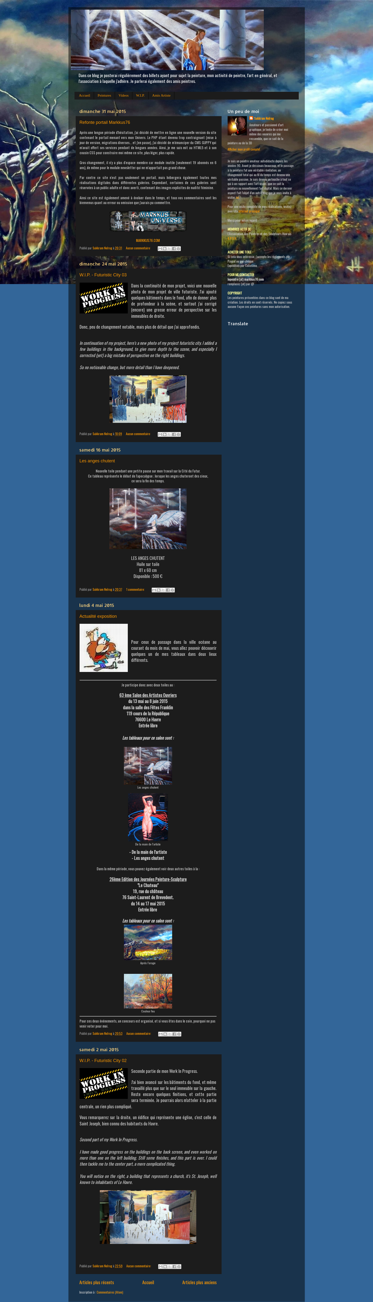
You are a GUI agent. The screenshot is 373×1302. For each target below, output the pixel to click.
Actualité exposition (98, 616)
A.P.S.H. (232, 238)
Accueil (84, 95)
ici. (238, 197)
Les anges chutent (97, 460)
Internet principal (249, 211)
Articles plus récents (96, 1282)
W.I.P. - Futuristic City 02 (103, 1060)
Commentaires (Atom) (110, 1292)
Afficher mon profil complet (244, 149)
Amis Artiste (161, 95)
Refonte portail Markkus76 (105, 122)
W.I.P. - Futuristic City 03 (103, 274)
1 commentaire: (135, 589)
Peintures (104, 95)
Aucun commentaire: (138, 248)
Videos (124, 95)
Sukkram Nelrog (264, 118)
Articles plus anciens (199, 1282)
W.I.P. (140, 95)
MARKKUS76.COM (148, 240)
